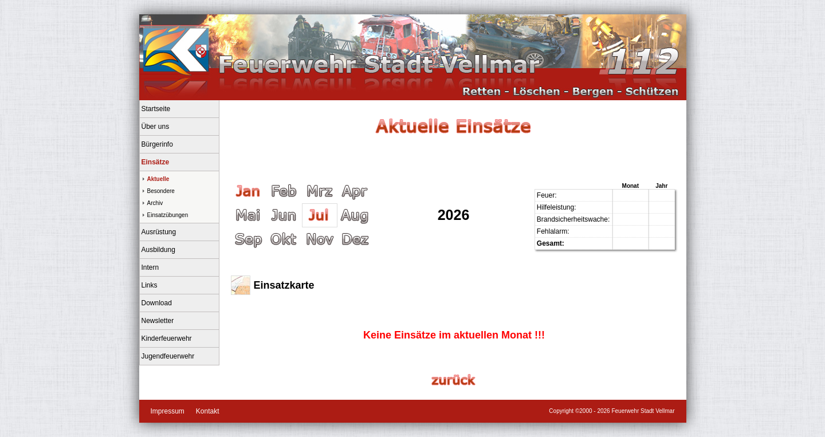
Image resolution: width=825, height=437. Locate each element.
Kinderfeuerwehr (167, 338)
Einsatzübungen (167, 215)
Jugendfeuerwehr (168, 356)
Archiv (155, 203)
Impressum (167, 411)
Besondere (161, 191)
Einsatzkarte (284, 285)
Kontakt (207, 411)
